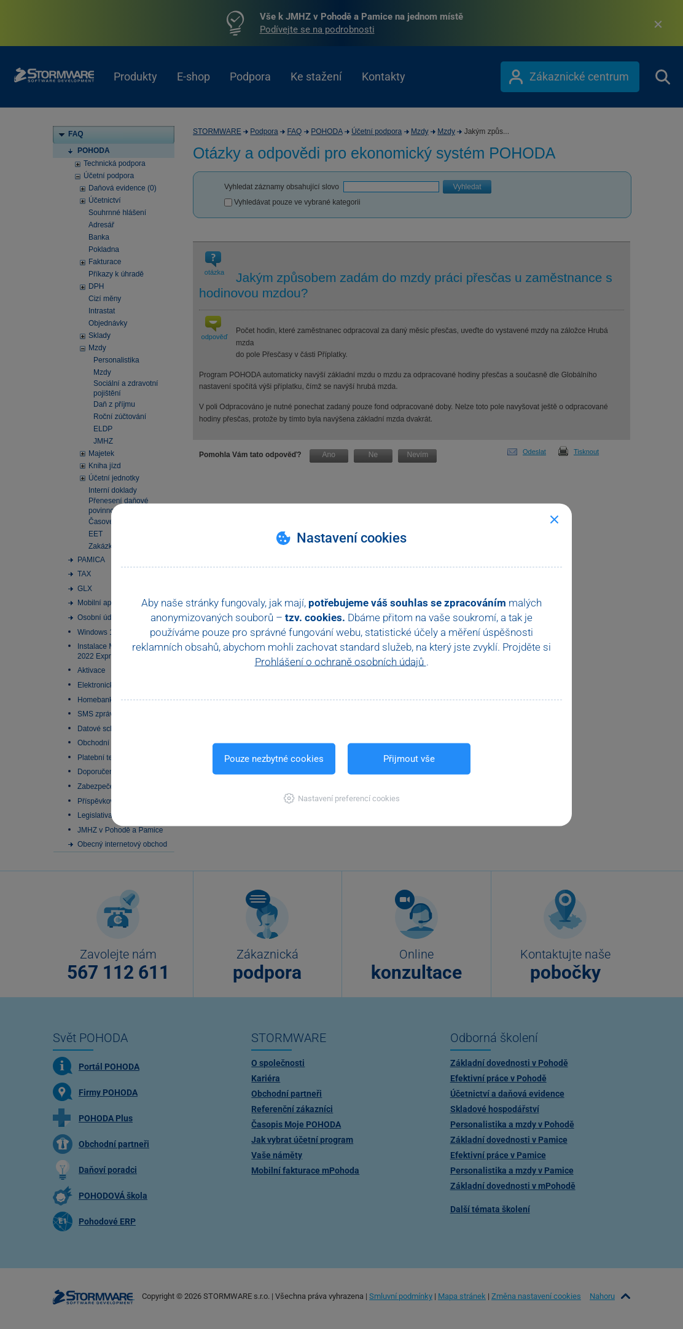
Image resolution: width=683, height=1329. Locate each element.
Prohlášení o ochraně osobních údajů (340, 661)
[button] (342, 797)
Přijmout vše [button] (409, 758)
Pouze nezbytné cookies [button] (274, 758)
